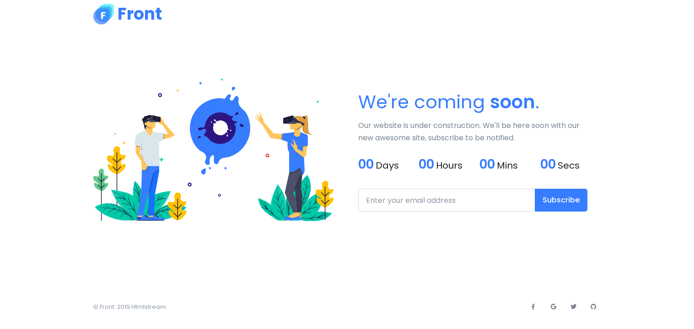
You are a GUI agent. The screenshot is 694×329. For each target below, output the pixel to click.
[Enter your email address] (446, 200)
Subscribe (561, 200)
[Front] (127, 14)
